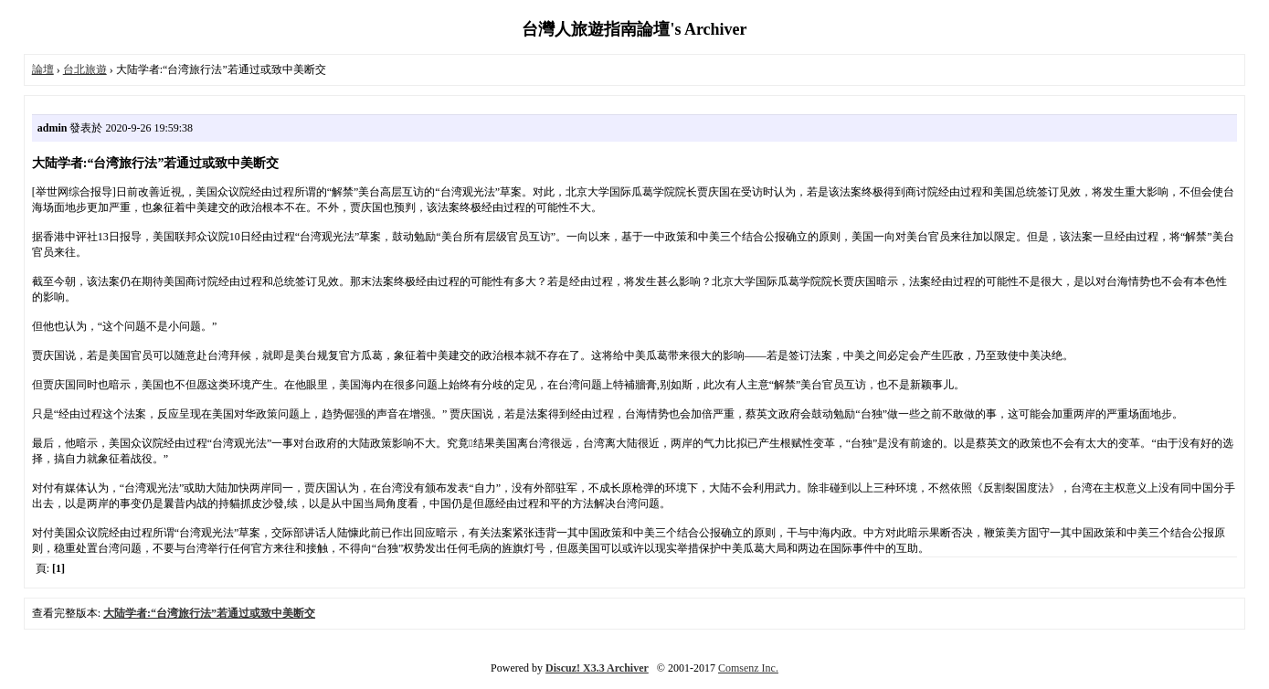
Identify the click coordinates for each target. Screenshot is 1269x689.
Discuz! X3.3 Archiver (597, 668)
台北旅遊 (85, 69)
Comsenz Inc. (748, 668)
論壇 (43, 69)
